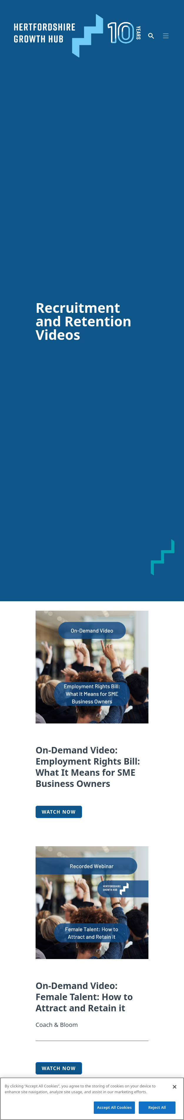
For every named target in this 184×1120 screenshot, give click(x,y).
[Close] (174, 1087)
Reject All (157, 1107)
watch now (59, 1068)
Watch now (59, 812)
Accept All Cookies (114, 1107)
